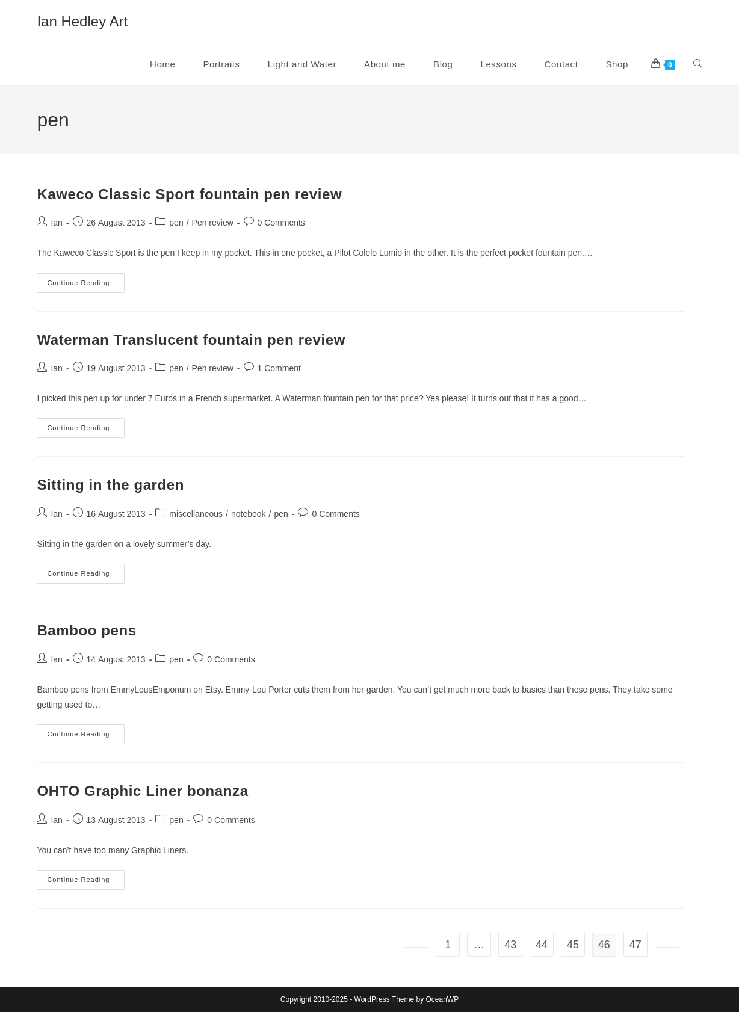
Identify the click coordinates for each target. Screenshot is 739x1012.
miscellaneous (196, 514)
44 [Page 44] (542, 945)
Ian (56, 222)
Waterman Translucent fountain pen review (191, 340)
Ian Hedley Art (82, 21)
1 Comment (279, 368)
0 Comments (281, 222)
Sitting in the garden (110, 485)
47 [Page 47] (635, 945)
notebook (248, 514)
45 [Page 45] (573, 945)
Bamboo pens (86, 630)
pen (176, 222)
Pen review (212, 222)
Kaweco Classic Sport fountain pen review (189, 194)
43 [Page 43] (510, 945)
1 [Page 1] (448, 945)
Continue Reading (86, 286)
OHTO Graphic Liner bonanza (142, 791)
